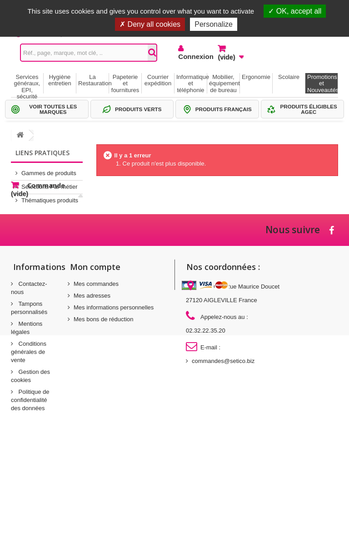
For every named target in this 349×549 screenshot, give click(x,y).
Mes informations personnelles (114, 394)
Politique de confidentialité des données (30, 486)
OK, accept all (294, 11)
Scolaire (288, 77)
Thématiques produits (49, 196)
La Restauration (93, 80)
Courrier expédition (158, 80)
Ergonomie (256, 77)
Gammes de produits (48, 169)
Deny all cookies (150, 24)
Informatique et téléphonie (191, 83)
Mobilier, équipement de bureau (224, 83)
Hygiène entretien (59, 80)
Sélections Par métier (49, 183)
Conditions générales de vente (28, 438)
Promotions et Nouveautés (322, 83)
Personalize (213, 24)
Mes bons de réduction (104, 405)
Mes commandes (96, 370)
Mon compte (95, 353)
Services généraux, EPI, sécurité (27, 83)
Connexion (191, 56)
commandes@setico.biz (223, 447)
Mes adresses (92, 382)
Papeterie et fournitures (125, 83)
